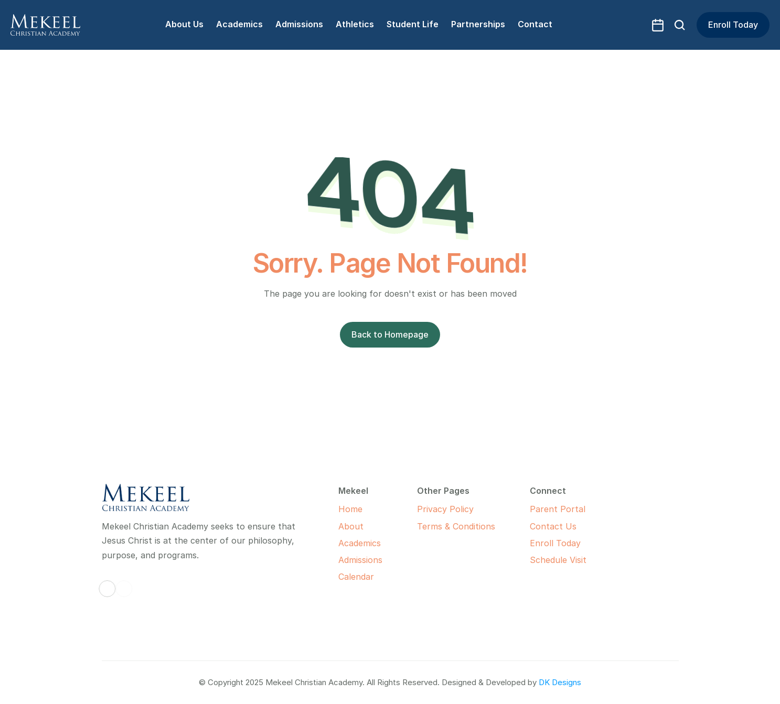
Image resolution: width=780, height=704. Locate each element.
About (351, 526)
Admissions (360, 560)
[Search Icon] (680, 25)
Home (350, 509)
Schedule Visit (558, 560)
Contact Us (553, 526)
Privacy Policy (445, 509)
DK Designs (560, 682)
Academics (359, 543)
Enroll (541, 543)
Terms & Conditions (456, 526)
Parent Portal (557, 509)
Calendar (356, 576)
